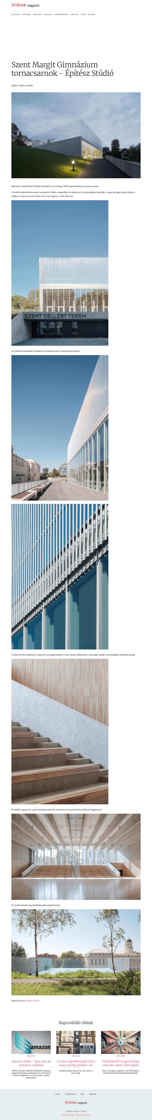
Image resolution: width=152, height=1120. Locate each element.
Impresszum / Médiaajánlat (76, 1115)
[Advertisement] (76, 36)
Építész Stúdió (33, 1000)
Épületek (31, 1056)
